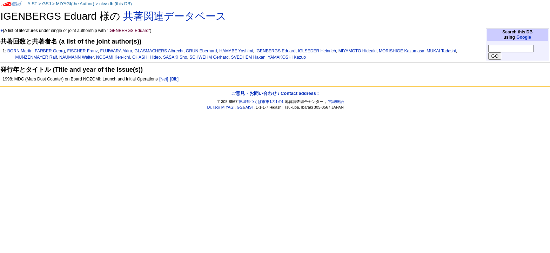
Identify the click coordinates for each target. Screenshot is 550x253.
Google (523, 37)
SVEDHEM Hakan (248, 57)
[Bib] (174, 79)
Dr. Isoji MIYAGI (221, 107)
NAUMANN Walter (76, 57)
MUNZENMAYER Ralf (36, 57)
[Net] (163, 79)
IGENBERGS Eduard (275, 50)
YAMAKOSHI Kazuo (287, 57)
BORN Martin (20, 50)
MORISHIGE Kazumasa (401, 50)
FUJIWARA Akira (116, 50)
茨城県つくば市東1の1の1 (261, 101)
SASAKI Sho (175, 57)
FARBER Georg (50, 50)
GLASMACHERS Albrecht (158, 50)
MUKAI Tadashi (441, 50)
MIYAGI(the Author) (75, 3)
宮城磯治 (336, 101)
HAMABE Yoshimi (236, 50)
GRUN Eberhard (201, 50)
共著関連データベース (174, 16)
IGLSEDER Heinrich (317, 50)
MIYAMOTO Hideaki (357, 50)
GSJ (46, 3)
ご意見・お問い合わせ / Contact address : (274, 93)
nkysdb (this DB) (115, 3)
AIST (32, 3)
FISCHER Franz (82, 50)
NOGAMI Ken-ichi (113, 57)
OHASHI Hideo (146, 57)
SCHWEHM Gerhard (209, 57)
